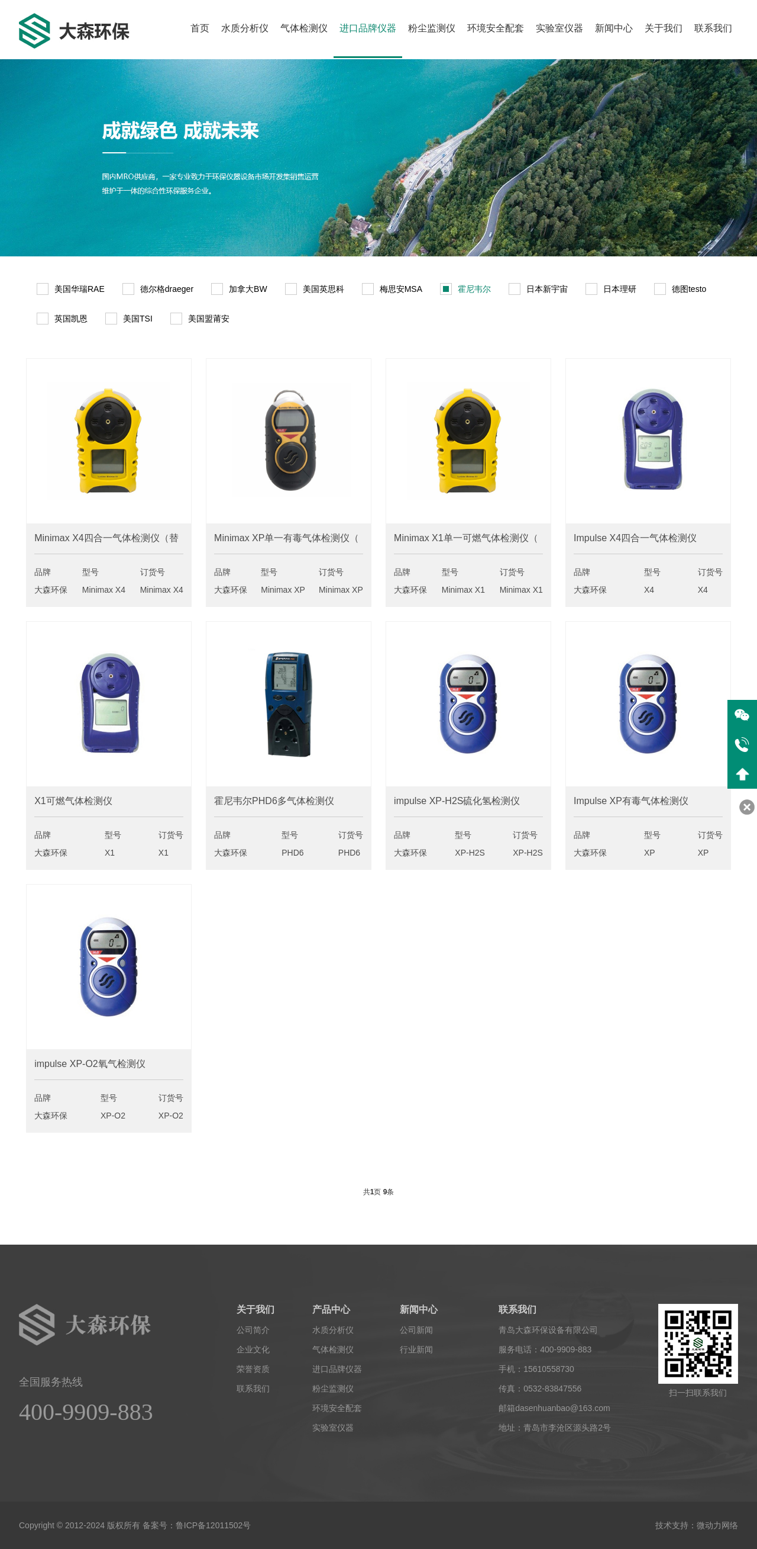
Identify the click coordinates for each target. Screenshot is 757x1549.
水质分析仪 (244, 28)
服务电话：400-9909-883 (545, 1349)
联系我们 (713, 28)
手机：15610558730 (536, 1369)
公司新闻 (416, 1330)
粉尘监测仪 (431, 28)
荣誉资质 (253, 1369)
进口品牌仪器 (367, 28)
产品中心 (331, 1309)
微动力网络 (717, 1525)
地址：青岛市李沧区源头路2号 (555, 1427)
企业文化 (253, 1349)
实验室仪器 (559, 28)
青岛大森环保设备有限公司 (548, 1330)
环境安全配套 (495, 28)
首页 (199, 28)
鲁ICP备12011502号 (213, 1525)
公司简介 (253, 1330)
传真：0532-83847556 (540, 1388)
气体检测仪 (304, 28)
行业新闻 (416, 1349)
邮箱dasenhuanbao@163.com (554, 1408)
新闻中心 (614, 28)
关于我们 (663, 28)
